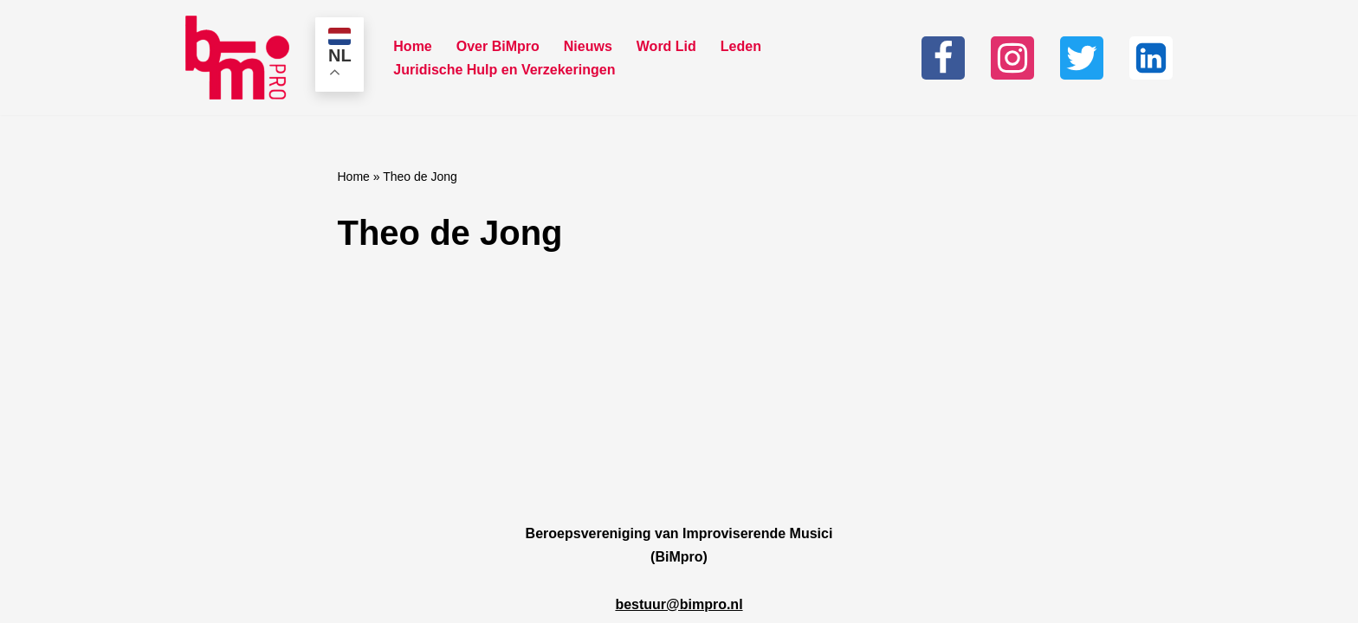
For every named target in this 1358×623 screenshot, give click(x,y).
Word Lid (666, 46)
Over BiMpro (498, 46)
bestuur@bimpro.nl (678, 604)
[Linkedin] (1151, 58)
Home (412, 46)
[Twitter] (1081, 58)
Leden (741, 46)
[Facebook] (943, 58)
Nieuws (588, 46)
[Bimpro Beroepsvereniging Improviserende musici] (237, 58)
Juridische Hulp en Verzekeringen (504, 69)
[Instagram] (1012, 58)
